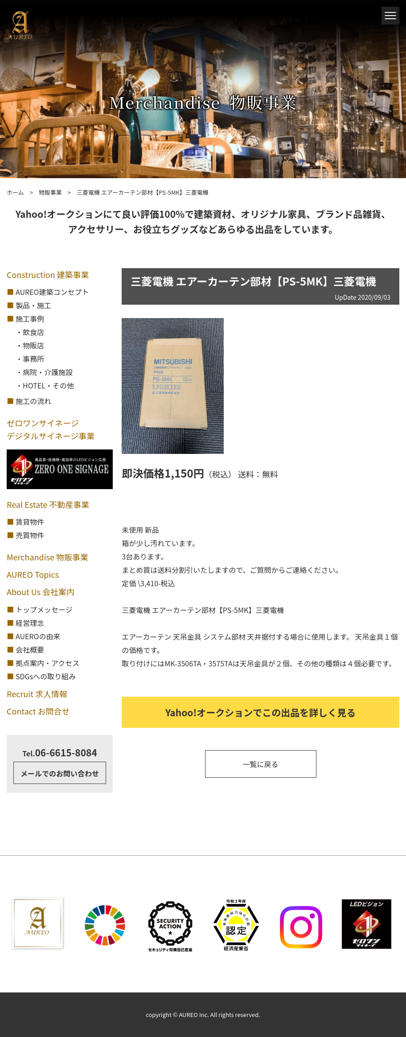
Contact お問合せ (38, 711)
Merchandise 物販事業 (47, 557)
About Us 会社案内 (40, 591)
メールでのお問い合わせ (60, 773)
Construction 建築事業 (48, 274)
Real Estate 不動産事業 (48, 504)
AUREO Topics (33, 574)
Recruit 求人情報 (37, 693)
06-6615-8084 (59, 752)
